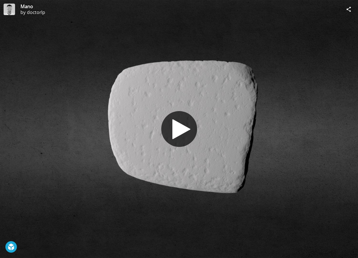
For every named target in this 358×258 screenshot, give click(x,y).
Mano (26, 6)
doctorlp (36, 12)
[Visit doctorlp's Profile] (9, 9)
